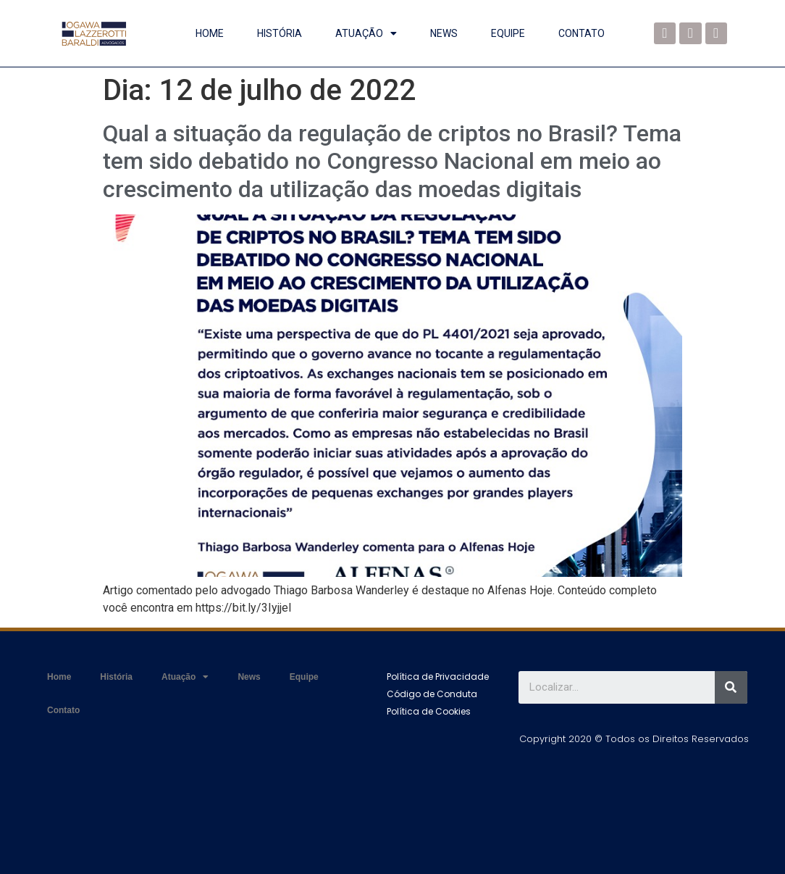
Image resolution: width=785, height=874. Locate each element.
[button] (438, 677)
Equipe (508, 33)
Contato (581, 33)
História (279, 33)
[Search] (731, 687)
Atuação (366, 33)
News (444, 33)
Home (210, 33)
